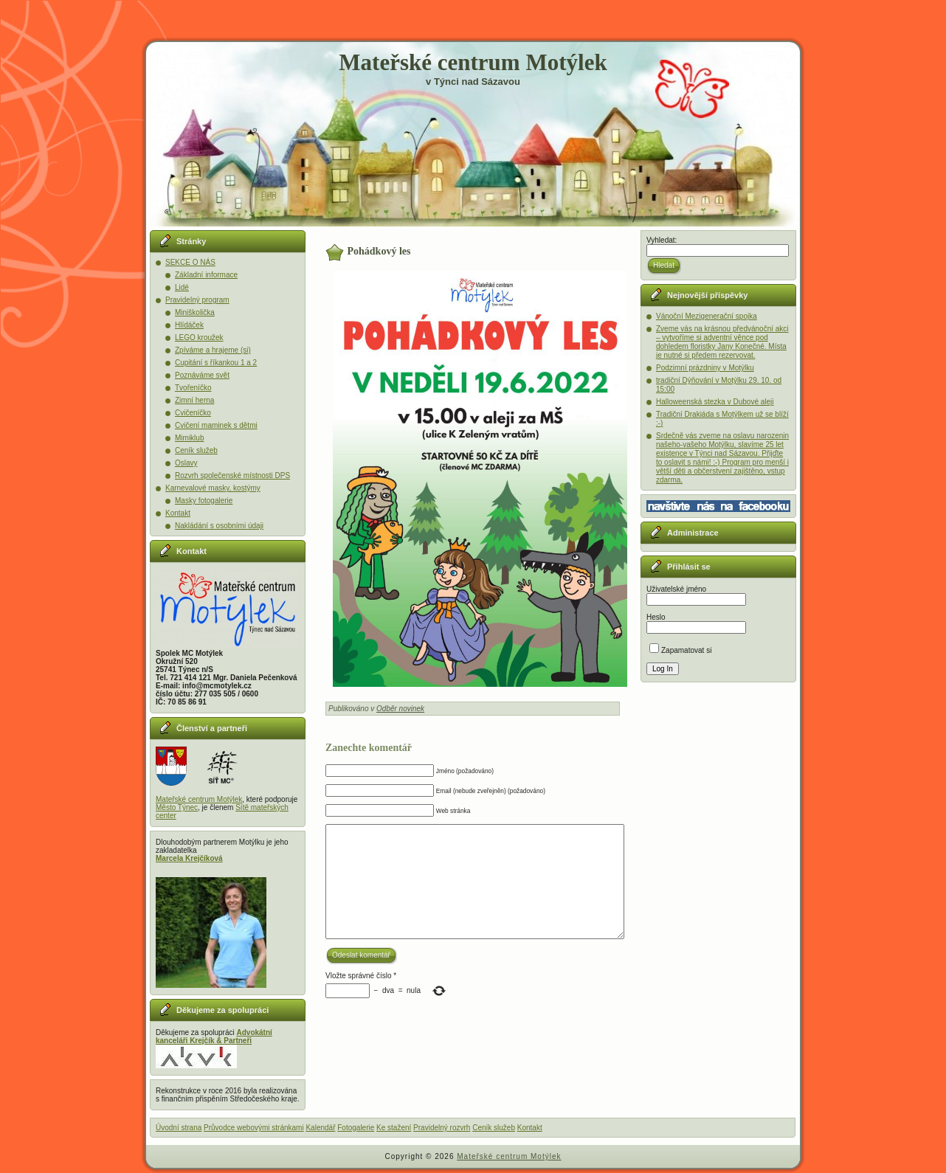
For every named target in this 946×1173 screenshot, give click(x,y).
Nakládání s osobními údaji (219, 526)
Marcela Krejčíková (189, 858)
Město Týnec (177, 807)
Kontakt (177, 513)
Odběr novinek (400, 709)
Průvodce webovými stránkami (254, 1128)
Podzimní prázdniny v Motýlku (705, 368)
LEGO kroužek (199, 337)
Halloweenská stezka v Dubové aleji (715, 402)
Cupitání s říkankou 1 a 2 (216, 363)
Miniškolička (195, 312)
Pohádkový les (379, 251)
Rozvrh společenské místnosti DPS (232, 475)
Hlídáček (189, 325)
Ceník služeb (196, 450)
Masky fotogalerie (203, 500)
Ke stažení (393, 1128)
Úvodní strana (178, 1128)
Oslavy (186, 463)
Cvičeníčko (193, 413)
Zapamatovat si (680, 650)
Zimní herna (194, 400)
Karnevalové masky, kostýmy (212, 488)
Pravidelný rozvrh (441, 1128)
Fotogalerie (355, 1128)
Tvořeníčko (193, 388)
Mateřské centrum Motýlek (473, 62)
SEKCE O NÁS (190, 262)
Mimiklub (189, 438)
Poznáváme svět (202, 375)
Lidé (182, 287)
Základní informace (206, 275)
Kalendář (320, 1128)
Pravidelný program (197, 300)
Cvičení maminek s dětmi (216, 425)
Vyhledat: (661, 240)
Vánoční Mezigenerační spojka (706, 316)
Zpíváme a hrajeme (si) (213, 350)
